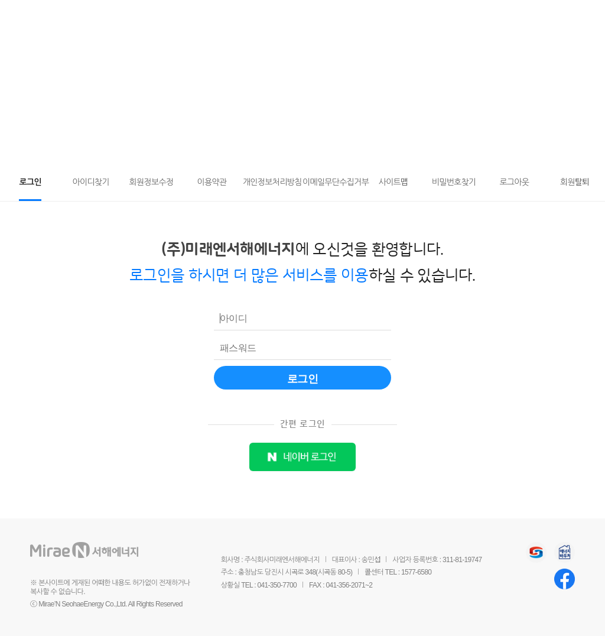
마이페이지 (538, 18)
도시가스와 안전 (270, 17)
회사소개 (347, 17)
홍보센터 (410, 17)
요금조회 (561, 18)
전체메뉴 (582, 17)
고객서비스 (188, 17)
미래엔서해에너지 (101, 18)
